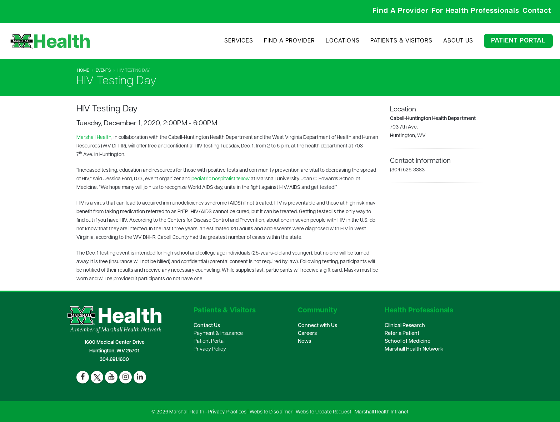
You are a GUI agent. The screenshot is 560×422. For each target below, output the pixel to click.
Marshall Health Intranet (382, 412)
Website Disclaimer (271, 412)
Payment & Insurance (218, 333)
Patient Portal (518, 40)
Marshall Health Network (414, 349)
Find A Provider (289, 41)
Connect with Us (317, 325)
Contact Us (207, 325)
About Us (458, 41)
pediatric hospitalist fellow (220, 179)
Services (238, 41)
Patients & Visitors (401, 41)
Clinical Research (405, 325)
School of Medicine (407, 341)
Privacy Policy (210, 349)
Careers (307, 333)
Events (103, 71)
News (304, 341)
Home (83, 71)
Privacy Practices (227, 412)
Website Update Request (323, 412)
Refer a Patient (402, 333)
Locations (343, 41)
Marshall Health (93, 137)
